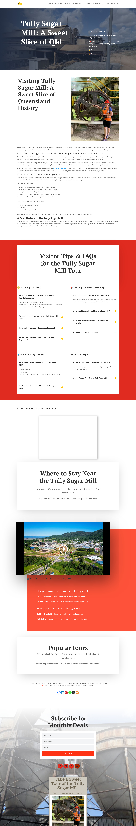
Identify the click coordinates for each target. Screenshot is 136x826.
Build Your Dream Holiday (72, 4)
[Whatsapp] (70, 692)
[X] (73, 692)
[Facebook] (59, 692)
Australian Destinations (93, 4)
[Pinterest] (66, 692)
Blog (107, 4)
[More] (77, 692)
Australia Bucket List (55, 4)
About (113, 4)
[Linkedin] (62, 692)
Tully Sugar (102, 31)
